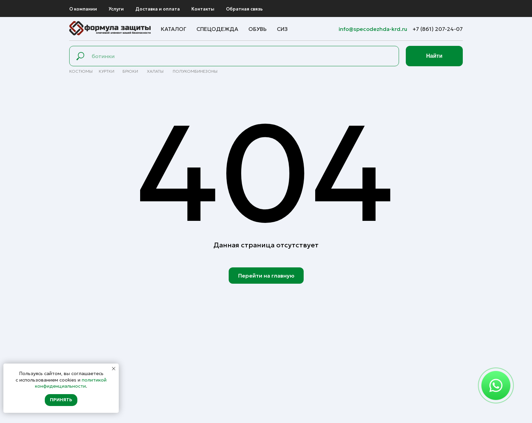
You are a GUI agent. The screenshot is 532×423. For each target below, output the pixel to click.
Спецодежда (217, 28)
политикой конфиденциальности (71, 383)
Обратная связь (244, 9)
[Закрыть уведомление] (113, 368)
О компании (83, 9)
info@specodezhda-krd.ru (373, 28)
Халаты (155, 71)
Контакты (202, 9)
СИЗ (282, 28)
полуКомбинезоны (195, 71)
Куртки (106, 71)
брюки (130, 71)
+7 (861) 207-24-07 (438, 28)
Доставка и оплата (157, 9)
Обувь (257, 28)
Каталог (173, 28)
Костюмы (81, 71)
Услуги (116, 9)
